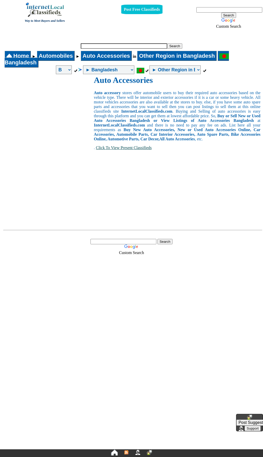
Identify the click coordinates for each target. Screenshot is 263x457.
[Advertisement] (48, 114)
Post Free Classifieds (142, 9)
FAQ (171, 447)
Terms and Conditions (143, 447)
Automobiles (56, 56)
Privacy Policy (100, 447)
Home (17, 56)
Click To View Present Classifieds (124, 147)
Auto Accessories (129, 35)
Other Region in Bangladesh (177, 56)
